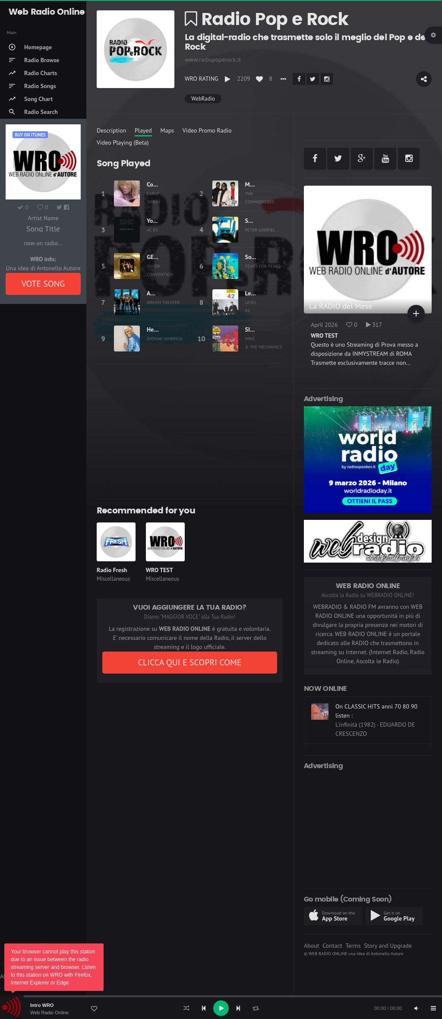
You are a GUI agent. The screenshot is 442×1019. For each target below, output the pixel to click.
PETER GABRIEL (260, 230)
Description (111, 130)
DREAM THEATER (163, 302)
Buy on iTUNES (30, 135)
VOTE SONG (43, 283)
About (311, 945)
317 (374, 325)
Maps (167, 130)
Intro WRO (42, 1005)
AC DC (152, 230)
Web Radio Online (49, 1012)
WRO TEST (159, 570)
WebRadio (203, 98)
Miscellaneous (113, 578)
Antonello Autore (387, 953)
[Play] (221, 1008)
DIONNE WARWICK (165, 338)
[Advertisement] (190, 431)
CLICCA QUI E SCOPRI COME (189, 662)
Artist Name (43, 218)
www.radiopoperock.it (213, 59)
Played (143, 130)
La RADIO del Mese (341, 306)
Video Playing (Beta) (122, 142)
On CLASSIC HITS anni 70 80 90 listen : (376, 711)
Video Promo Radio (207, 130)
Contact (332, 945)
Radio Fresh (112, 570)
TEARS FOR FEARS (263, 266)
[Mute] (416, 1008)
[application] (221, 1008)
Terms (352, 945)
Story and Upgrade (388, 945)
